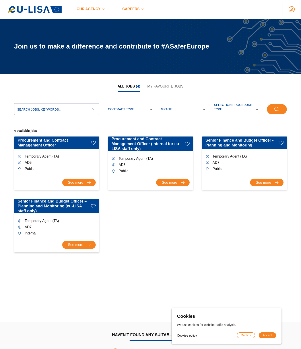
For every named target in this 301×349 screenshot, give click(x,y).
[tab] (129, 86)
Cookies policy (187, 335)
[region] (150, 46)
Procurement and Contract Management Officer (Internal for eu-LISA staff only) (146, 144)
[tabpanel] (150, 174)
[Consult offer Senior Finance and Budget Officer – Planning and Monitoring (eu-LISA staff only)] (79, 245)
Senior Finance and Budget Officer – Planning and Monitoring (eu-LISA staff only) (52, 206)
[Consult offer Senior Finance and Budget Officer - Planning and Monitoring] (267, 182)
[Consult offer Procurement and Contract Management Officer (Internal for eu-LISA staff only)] (173, 182)
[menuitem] (90, 9)
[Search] (277, 109)
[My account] (291, 9)
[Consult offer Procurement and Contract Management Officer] (79, 182)
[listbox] (131, 109)
